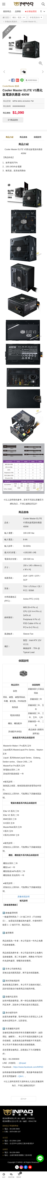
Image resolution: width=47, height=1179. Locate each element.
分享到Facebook (13, 80)
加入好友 (40, 1158)
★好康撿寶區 (31, 11)
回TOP (23, 1099)
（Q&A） (21, 1076)
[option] (23, 46)
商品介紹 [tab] (9, 137)
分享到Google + (17, 80)
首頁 (7, 17)
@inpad (22, 1063)
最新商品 (7, 11)
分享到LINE (22, 80)
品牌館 (18, 11)
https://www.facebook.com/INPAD (28, 1067)
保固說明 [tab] (37, 137)
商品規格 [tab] (23, 137)
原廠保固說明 (24, 897)
